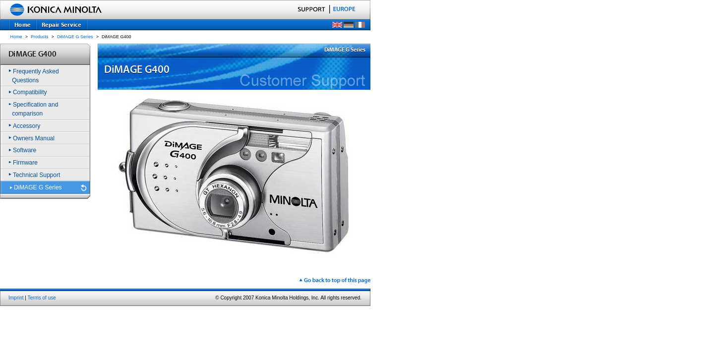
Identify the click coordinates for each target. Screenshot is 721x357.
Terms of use (42, 297)
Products (40, 36)
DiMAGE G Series (75, 36)
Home (16, 36)
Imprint (16, 297)
